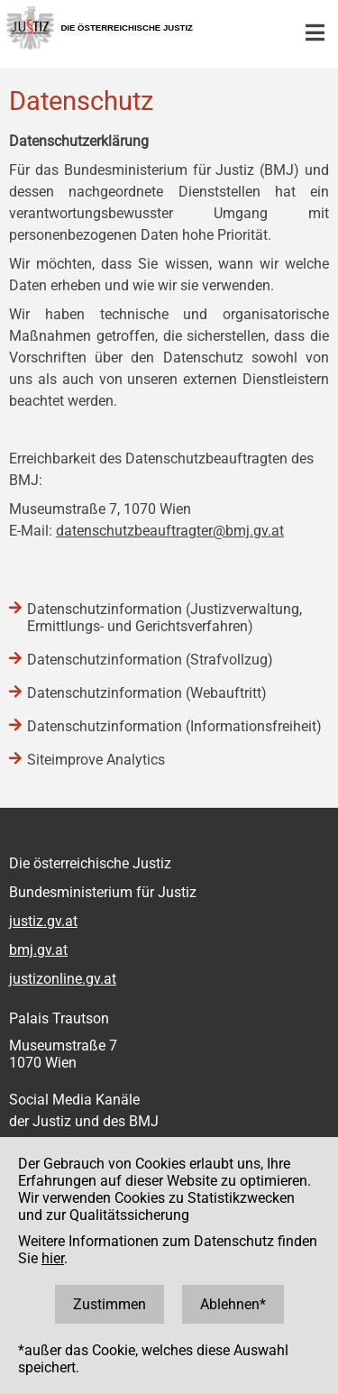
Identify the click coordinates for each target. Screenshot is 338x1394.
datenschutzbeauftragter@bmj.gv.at (170, 530)
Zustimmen (109, 1304)
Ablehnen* (233, 1304)
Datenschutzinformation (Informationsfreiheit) (174, 726)
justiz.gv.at (43, 921)
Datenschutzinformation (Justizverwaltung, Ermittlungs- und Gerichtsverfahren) (164, 618)
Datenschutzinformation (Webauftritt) (147, 693)
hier (52, 1258)
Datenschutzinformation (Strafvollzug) (150, 659)
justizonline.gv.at (62, 978)
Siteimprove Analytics (96, 759)
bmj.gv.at (38, 949)
